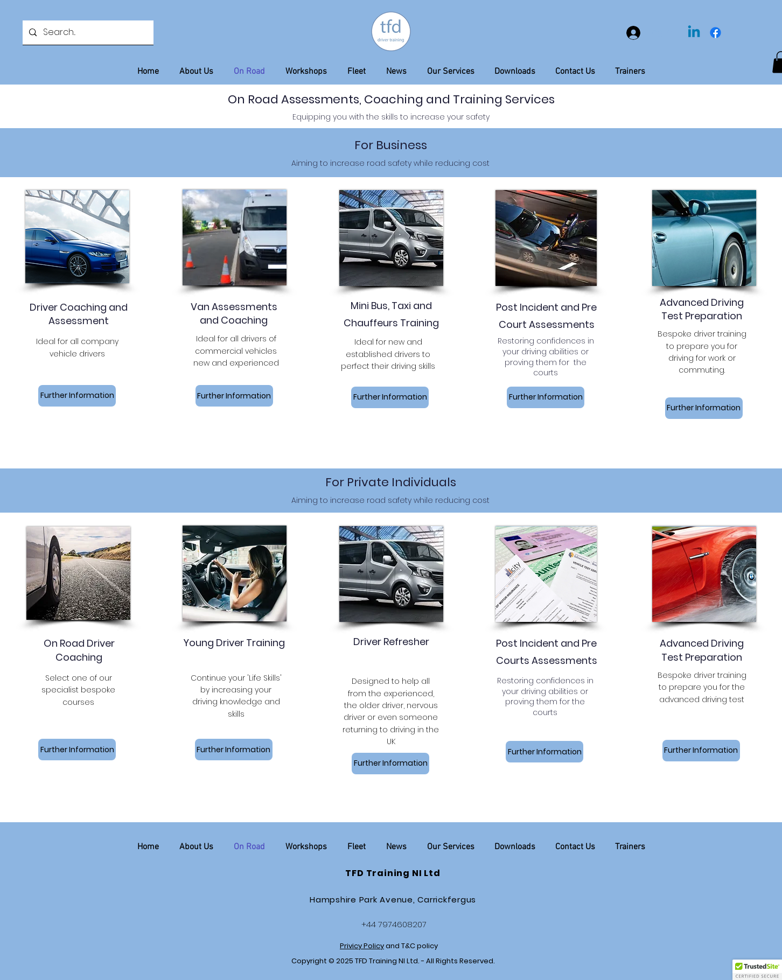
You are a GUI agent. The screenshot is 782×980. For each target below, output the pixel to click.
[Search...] (87, 32)
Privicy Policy (362, 946)
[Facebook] (715, 32)
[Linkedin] (694, 32)
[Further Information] (77, 396)
